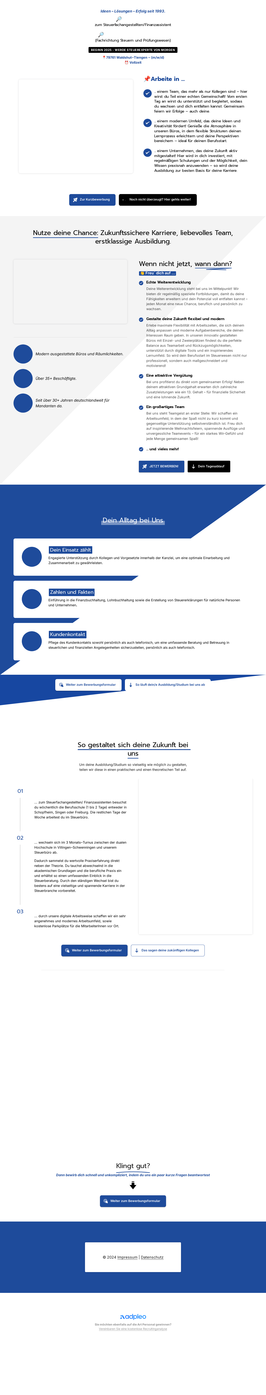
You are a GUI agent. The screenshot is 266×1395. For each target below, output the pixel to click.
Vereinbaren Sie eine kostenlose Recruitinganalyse (133, 1380)
